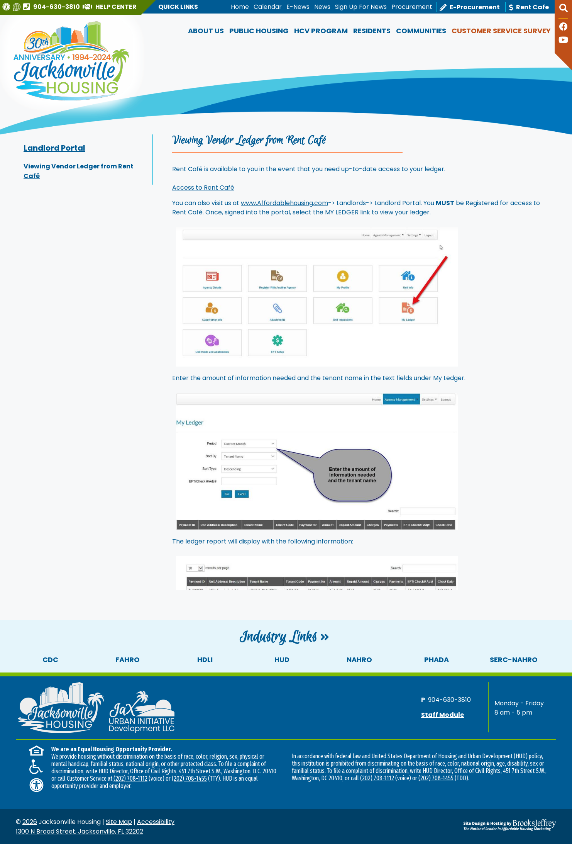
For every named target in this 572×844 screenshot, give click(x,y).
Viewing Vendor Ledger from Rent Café (79, 171)
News (322, 6)
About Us (206, 31)
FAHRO (127, 659)
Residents (372, 31)
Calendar (268, 6)
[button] (563, 11)
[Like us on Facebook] (563, 27)
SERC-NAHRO (514, 659)
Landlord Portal (54, 148)
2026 (29, 821)
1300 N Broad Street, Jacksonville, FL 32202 (79, 831)
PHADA (436, 659)
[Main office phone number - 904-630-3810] (52, 7)
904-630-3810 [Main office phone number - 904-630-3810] (449, 699)
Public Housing (259, 31)
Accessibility (155, 821)
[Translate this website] (17, 7)
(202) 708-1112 (130, 778)
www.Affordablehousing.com (284, 203)
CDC (50, 659)
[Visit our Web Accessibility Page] (7, 7)
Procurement (411, 6)
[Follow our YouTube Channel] (563, 40)
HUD (281, 659)
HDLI (205, 659)
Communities (421, 31)
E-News (298, 6)
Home (240, 6)
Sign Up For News (361, 6)
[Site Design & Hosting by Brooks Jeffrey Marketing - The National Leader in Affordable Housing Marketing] (488, 825)
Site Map (119, 821)
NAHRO (359, 659)
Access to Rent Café (203, 187)
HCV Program (321, 31)
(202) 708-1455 (189, 778)
